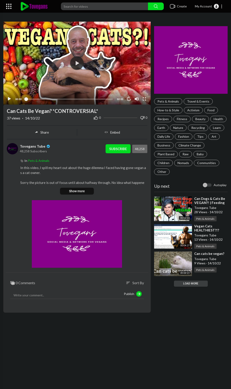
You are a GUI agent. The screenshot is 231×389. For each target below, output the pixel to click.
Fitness (182, 119)
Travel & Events (198, 101)
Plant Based (165, 154)
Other (161, 172)
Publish (133, 293)
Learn (217, 128)
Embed (112, 132)
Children (163, 163)
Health (218, 119)
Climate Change (189, 145)
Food (211, 110)
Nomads (183, 163)
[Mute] (136, 98)
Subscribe (118, 148)
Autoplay (220, 185)
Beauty (200, 119)
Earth (161, 128)
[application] (77, 63)
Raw (185, 154)
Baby (200, 154)
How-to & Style (168, 110)
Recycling (198, 128)
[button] (208, 6)
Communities (206, 163)
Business (163, 145)
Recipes (163, 119)
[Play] (9, 98)
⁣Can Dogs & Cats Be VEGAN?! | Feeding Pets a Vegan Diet (209, 203)
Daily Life (163, 136)
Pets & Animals (168, 101)
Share (42, 132)
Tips (200, 136)
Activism (193, 110)
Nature (178, 128)
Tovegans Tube (35, 146)
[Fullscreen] (144, 98)
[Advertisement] (115, 352)
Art (214, 136)
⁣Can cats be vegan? (209, 254)
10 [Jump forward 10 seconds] (129, 99)
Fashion (183, 136)
